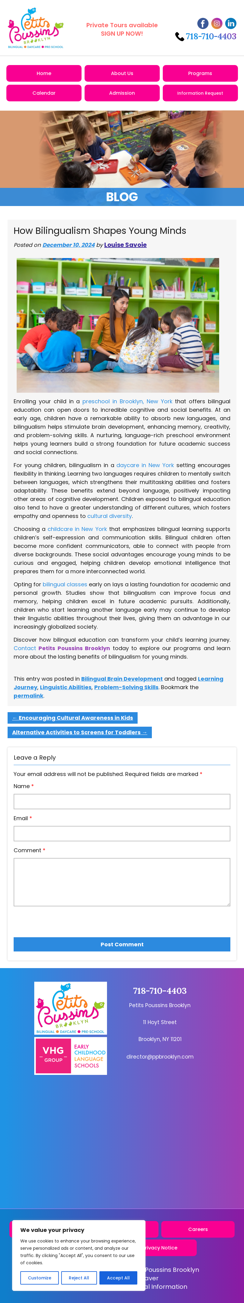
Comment (29, 850)
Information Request (200, 93)
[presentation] (48, 919)
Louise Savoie (125, 245)
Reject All (79, 1278)
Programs (200, 73)
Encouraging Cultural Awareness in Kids (72, 718)
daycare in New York (145, 465)
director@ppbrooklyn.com (160, 1056)
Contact (25, 648)
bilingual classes (65, 584)
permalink (28, 695)
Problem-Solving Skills (126, 687)
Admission (122, 93)
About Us (122, 73)
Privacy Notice (159, 1247)
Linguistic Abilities (66, 687)
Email (23, 818)
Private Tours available (122, 25)
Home (44, 73)
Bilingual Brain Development (122, 679)
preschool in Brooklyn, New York (127, 401)
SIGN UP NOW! (122, 33)
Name (24, 786)
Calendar (43, 93)
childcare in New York (77, 529)
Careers (198, 1229)
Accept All (118, 1278)
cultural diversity (109, 516)
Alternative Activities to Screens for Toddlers (79, 732)
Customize (39, 1278)
